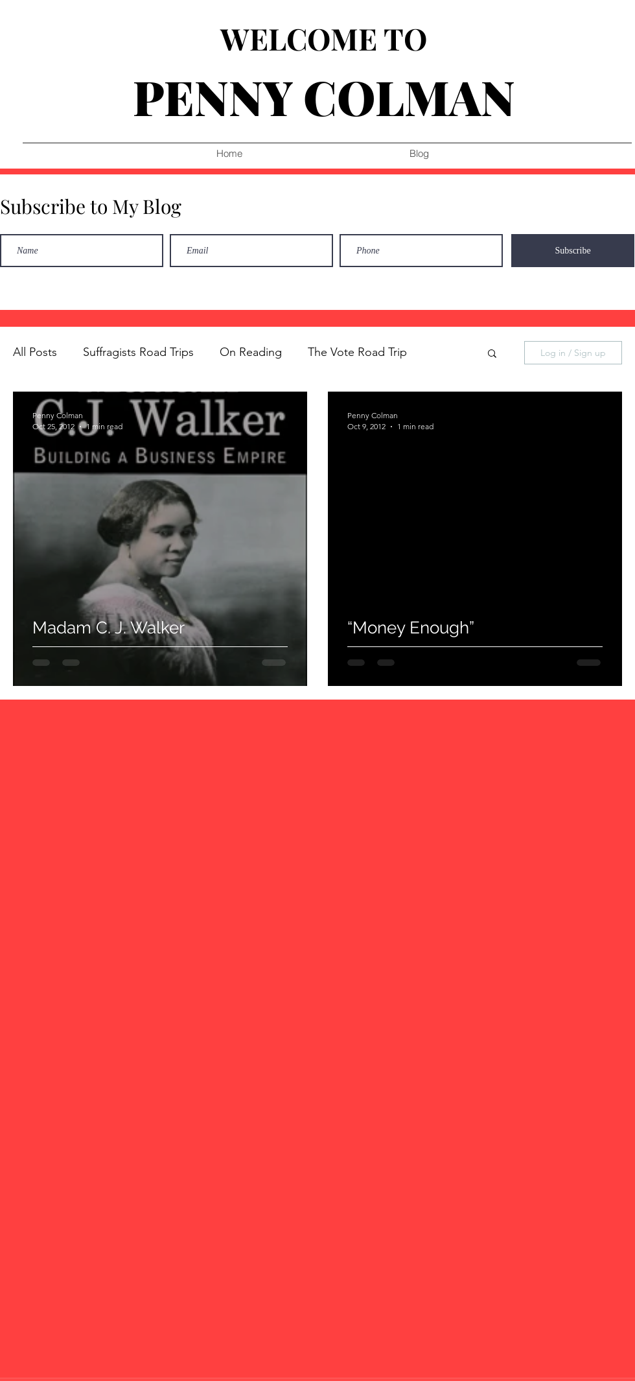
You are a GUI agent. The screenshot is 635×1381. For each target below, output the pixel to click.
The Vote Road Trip (357, 352)
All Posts (35, 352)
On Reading (251, 352)
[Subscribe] (572, 250)
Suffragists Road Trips (138, 352)
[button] (492, 354)
